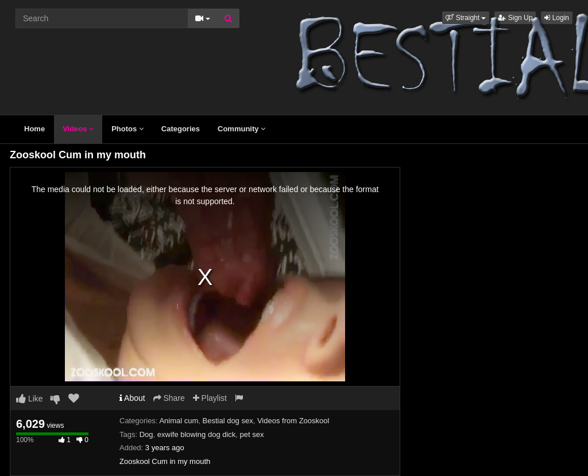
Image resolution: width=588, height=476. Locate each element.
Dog (146, 434)
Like (29, 398)
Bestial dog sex (228, 420)
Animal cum (178, 420)
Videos (78, 128)
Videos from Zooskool (293, 420)
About (132, 398)
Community (241, 128)
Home (34, 128)
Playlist (210, 398)
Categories (180, 128)
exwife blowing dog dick (196, 434)
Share (169, 398)
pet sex (252, 434)
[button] (465, 17)
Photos (127, 128)
